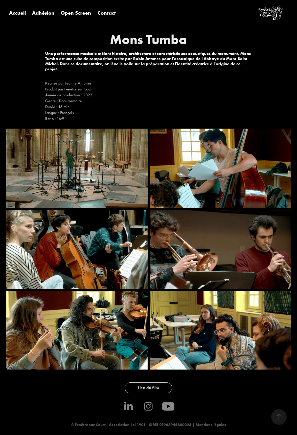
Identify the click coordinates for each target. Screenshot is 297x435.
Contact (107, 13)
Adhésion (43, 13)
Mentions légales (210, 424)
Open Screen (76, 13)
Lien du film (148, 387)
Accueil (17, 13)
